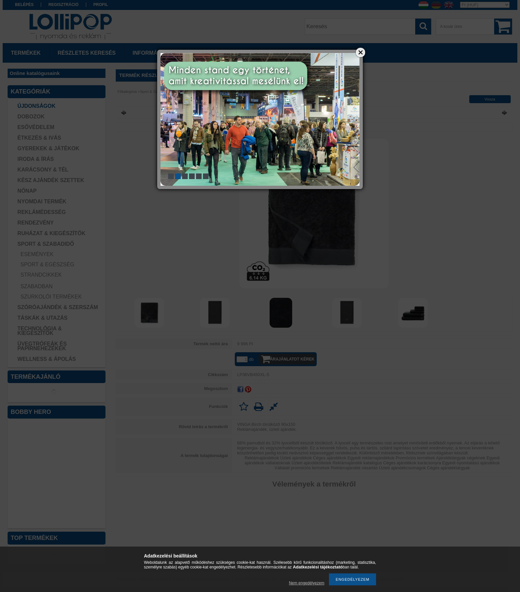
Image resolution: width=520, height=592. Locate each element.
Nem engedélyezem (306, 583)
